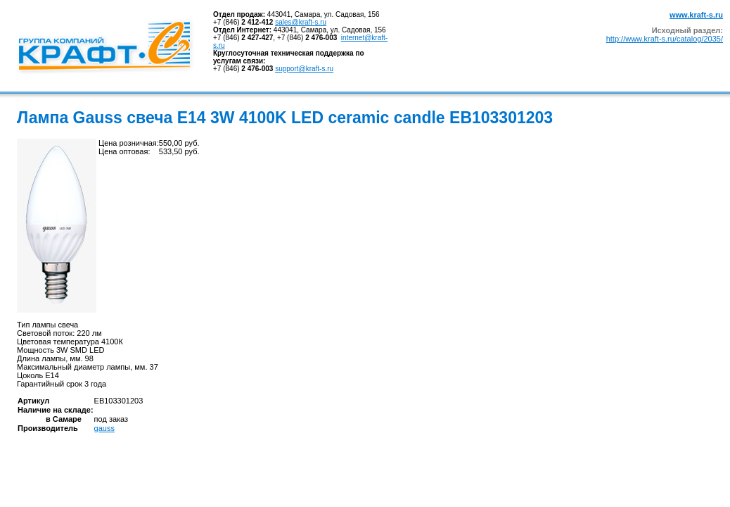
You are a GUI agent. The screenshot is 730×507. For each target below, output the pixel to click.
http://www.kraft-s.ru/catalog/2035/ (664, 39)
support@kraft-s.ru (304, 69)
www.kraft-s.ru (696, 15)
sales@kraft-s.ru (300, 22)
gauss (104, 428)
